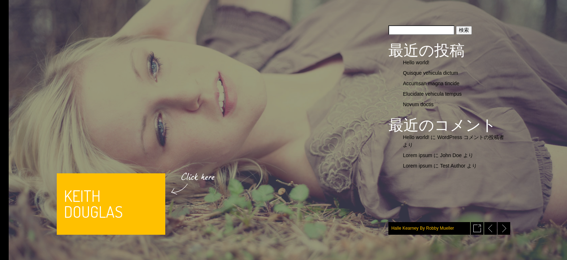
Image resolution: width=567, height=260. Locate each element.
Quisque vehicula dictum (430, 73)
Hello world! (416, 62)
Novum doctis (418, 104)
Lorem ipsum (417, 155)
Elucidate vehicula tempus (432, 94)
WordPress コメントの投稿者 (470, 137)
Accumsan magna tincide (431, 83)
